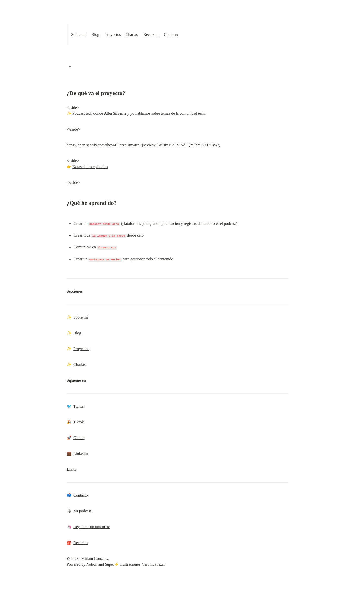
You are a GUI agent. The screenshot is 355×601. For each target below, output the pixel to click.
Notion (91, 564)
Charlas (131, 34)
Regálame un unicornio (91, 527)
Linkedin (80, 453)
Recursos (150, 34)
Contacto (171, 34)
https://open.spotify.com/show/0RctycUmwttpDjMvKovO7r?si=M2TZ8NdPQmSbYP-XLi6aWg (143, 145)
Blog (95, 34)
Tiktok (78, 422)
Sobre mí (78, 34)
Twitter (79, 406)
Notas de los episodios (90, 167)
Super (109, 564)
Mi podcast (82, 511)
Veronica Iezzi (153, 564)
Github (78, 438)
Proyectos (113, 34)
